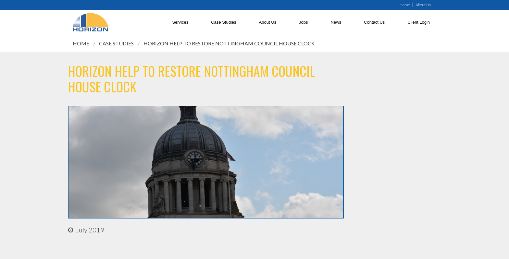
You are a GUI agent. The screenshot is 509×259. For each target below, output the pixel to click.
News (336, 22)
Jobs (303, 22)
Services (180, 22)
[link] (90, 22)
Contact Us (374, 22)
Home (405, 5)
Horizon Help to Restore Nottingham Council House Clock (229, 43)
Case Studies (223, 22)
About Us (423, 5)
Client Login (418, 22)
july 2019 (90, 230)
